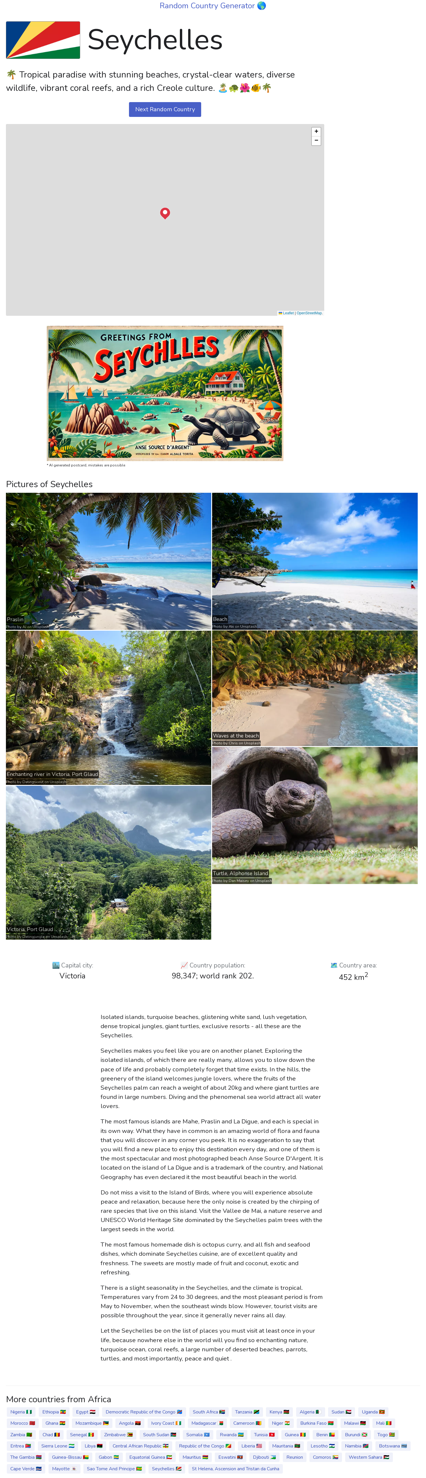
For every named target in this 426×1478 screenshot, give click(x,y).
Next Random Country (165, 109)
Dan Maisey (239, 880)
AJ (24, 626)
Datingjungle (33, 936)
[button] (165, 213)
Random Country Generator (208, 5)
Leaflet (286, 313)
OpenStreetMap (309, 313)
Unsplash (41, 626)
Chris (233, 743)
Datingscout (32, 782)
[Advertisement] (375, 107)
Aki (231, 626)
